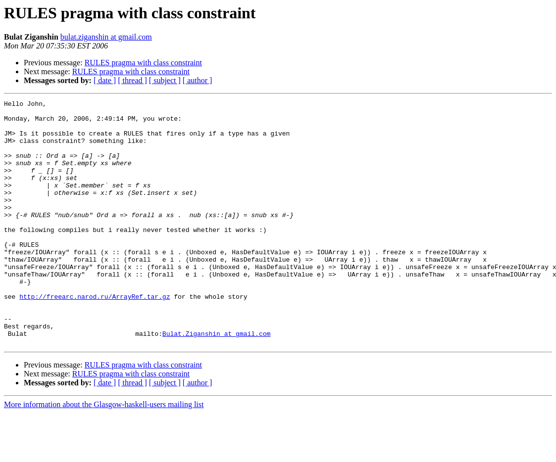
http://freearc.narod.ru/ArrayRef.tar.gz (94, 336)
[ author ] (197, 80)
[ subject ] (165, 80)
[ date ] (105, 80)
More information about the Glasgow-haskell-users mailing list (103, 453)
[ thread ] (132, 80)
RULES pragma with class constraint (143, 62)
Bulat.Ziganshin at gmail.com (216, 380)
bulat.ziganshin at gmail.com (106, 37)
